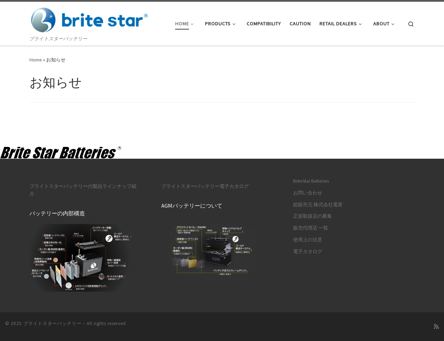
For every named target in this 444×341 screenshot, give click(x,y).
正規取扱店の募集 (312, 216)
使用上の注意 (307, 240)
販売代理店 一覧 (310, 228)
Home (35, 60)
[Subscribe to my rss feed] (436, 326)
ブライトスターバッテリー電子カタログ (205, 186)
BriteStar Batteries (311, 181)
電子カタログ (307, 252)
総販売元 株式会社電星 (318, 205)
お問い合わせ (307, 193)
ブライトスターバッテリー (52, 323)
